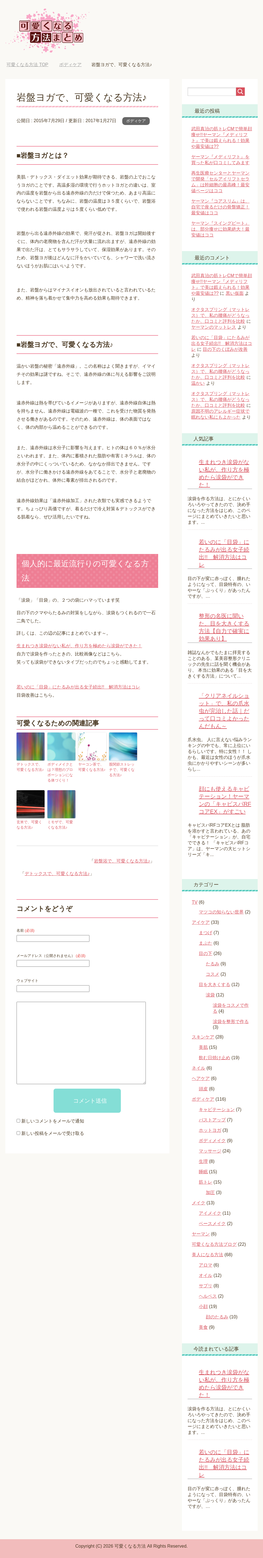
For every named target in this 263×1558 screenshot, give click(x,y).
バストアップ (212, 1120)
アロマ (205, 1265)
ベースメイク (212, 1223)
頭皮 (203, 1088)
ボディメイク (212, 1140)
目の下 (205, 953)
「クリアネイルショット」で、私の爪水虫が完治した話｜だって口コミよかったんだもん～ (224, 711)
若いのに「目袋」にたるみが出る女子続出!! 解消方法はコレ (78, 687)
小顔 (203, 1306)
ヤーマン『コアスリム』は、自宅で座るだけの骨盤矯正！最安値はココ (220, 207)
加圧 (210, 1192)
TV (194, 902)
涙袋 (210, 995)
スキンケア (203, 1037)
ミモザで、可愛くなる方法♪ (60, 823)
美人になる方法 (207, 1254)
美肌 (203, 1047)
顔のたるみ (217, 1316)
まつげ (205, 932)
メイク (198, 1202)
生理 (203, 1161)
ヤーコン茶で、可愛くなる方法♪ (91, 766)
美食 (203, 1327)
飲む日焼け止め (214, 1057)
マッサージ (210, 1151)
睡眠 (203, 1171)
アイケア (201, 922)
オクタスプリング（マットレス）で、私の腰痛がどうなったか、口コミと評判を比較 (220, 315)
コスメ (212, 974)
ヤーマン (201, 1234)
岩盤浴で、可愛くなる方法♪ (122, 859)
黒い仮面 (235, 293)
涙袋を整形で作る (231, 1021)
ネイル (198, 1068)
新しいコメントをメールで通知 (52, 1119)
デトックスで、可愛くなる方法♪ (30, 766)
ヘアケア (201, 1078)
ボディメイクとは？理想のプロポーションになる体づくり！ (60, 772)
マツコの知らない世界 (221, 912)
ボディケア (136, 121)
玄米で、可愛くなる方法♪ (30, 823)
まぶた (205, 943)
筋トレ (205, 1182)
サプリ (205, 1285)
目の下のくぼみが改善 (225, 349)
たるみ (212, 963)
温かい (198, 383)
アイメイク (210, 1213)
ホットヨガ (210, 1130)
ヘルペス (208, 1296)
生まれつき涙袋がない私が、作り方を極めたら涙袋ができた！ (79, 645)
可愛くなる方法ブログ (214, 1244)
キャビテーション (217, 1109)
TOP (27, 64)
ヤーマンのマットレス (213, 327)
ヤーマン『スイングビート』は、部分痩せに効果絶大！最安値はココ (220, 229)
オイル (205, 1275)
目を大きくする (214, 984)
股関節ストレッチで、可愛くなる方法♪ (122, 769)
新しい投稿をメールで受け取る (52, 1131)
